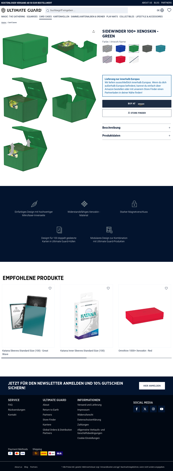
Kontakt (12, 414)
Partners (166, 2)
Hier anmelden (152, 386)
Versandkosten (106, 467)
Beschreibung (111, 127)
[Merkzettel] (169, 10)
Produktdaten (111, 135)
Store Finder (49, 419)
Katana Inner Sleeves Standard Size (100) (82, 350)
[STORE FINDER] (137, 104)
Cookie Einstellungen (88, 438)
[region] (86, 320)
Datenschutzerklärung (89, 419)
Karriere (47, 424)
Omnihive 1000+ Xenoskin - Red (136, 350)
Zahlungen (83, 424)
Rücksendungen (16, 409)
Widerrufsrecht (85, 414)
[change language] (160, 10)
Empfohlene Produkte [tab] (33, 278)
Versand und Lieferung (89, 404)
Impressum (83, 409)
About (46, 404)
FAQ (10, 404)
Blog (156, 2)
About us (147, 2)
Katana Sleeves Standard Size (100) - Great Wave (25, 352)
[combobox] (86, 10)
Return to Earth (51, 409)
